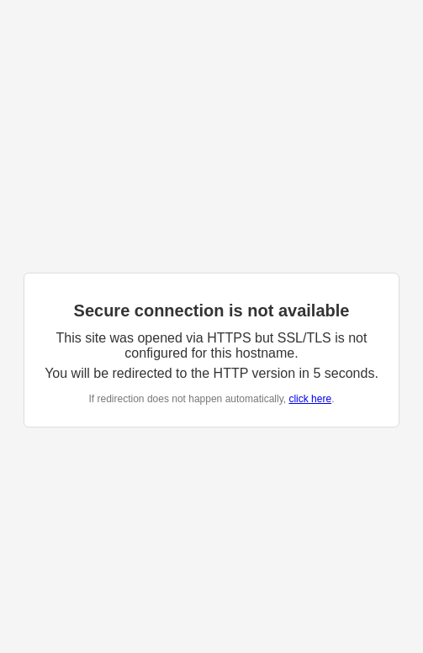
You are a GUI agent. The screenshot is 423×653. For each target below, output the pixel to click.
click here (309, 399)
